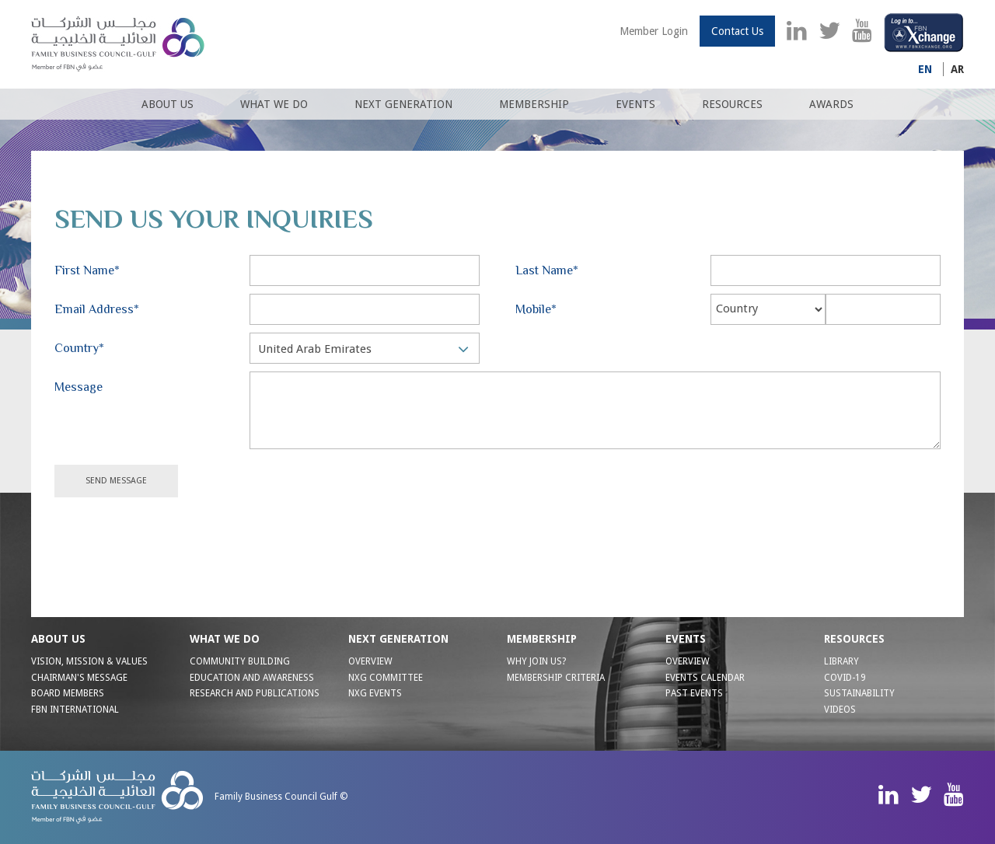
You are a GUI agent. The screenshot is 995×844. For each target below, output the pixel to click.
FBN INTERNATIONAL (75, 709)
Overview (687, 661)
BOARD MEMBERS (67, 693)
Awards (831, 104)
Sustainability (859, 693)
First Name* (87, 270)
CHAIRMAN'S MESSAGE (79, 677)
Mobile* (536, 309)
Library (841, 661)
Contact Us (737, 31)
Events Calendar (705, 677)
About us (167, 104)
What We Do (274, 104)
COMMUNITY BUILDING (240, 661)
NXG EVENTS (375, 693)
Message (78, 387)
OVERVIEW (370, 661)
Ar (957, 69)
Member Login (654, 31)
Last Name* (546, 270)
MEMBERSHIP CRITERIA (556, 677)
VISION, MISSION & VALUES (89, 661)
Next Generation (403, 104)
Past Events (694, 693)
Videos (840, 709)
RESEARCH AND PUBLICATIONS (254, 693)
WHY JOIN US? (536, 661)
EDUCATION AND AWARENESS (252, 677)
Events (635, 104)
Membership (534, 104)
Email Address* (96, 309)
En (925, 69)
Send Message (116, 481)
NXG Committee (385, 677)
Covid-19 (845, 677)
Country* (79, 348)
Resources (732, 104)
